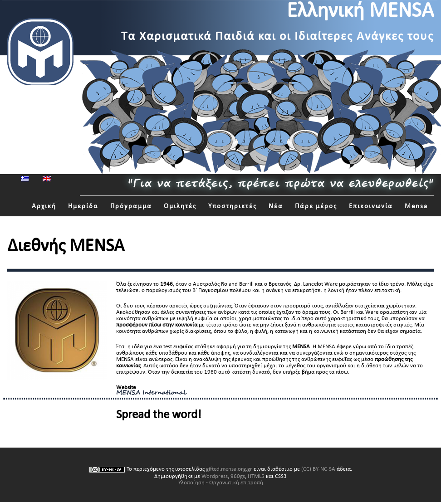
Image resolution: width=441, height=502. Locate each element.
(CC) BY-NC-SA (318, 469)
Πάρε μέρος (316, 206)
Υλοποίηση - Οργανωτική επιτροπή (220, 482)
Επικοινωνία (371, 206)
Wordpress (214, 476)
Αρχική (44, 206)
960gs (237, 476)
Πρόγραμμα (131, 206)
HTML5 (256, 476)
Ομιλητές (180, 206)
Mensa (416, 206)
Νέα (276, 206)
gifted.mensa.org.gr (229, 469)
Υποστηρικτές (232, 206)
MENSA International (151, 393)
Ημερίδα (83, 206)
